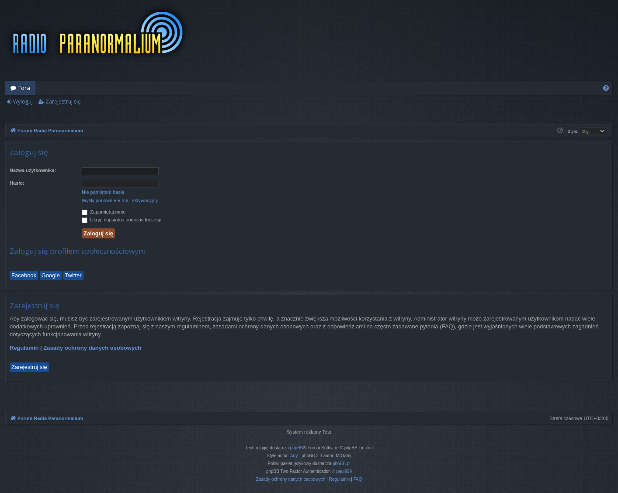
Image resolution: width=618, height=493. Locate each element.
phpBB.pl (342, 463)
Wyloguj (23, 101)
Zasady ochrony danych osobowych (92, 348)
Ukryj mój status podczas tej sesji (121, 219)
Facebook (23, 275)
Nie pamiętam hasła (103, 192)
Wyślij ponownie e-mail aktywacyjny (120, 200)
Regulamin (24, 348)
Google (51, 275)
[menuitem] (606, 88)
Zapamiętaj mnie (103, 211)
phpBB (296, 447)
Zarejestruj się (63, 101)
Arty (294, 455)
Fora (24, 88)
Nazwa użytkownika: (33, 170)
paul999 (344, 471)
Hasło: (17, 183)
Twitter (73, 275)
